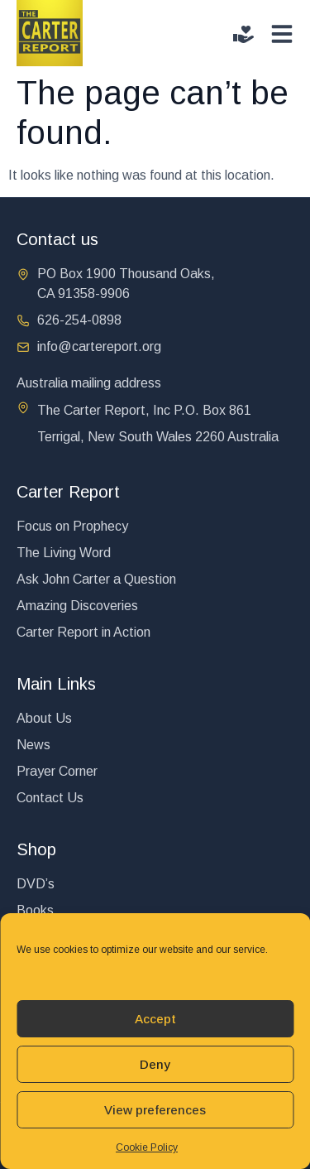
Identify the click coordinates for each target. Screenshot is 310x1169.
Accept (155, 1019)
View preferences (155, 1110)
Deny (155, 1064)
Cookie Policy (147, 1147)
